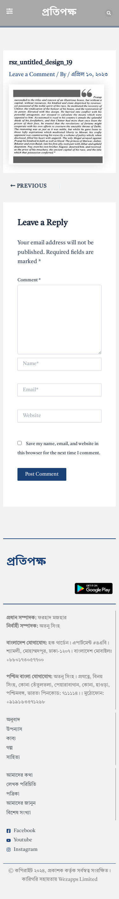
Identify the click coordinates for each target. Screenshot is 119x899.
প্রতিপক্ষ (59, 12)
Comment (29, 280)
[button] (109, 13)
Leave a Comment (32, 74)
